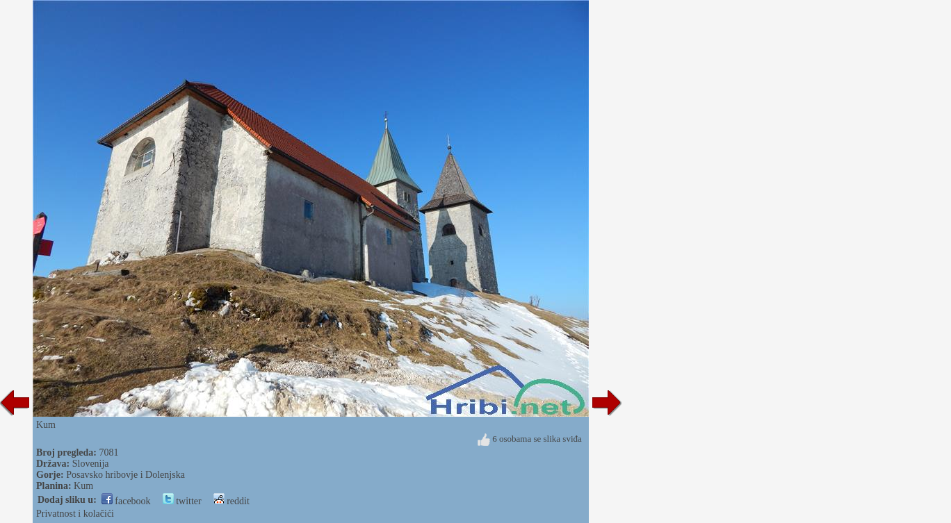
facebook (126, 501)
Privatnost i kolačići (75, 513)
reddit (231, 501)
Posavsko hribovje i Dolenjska (125, 475)
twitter (182, 501)
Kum (83, 486)
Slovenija (90, 463)
